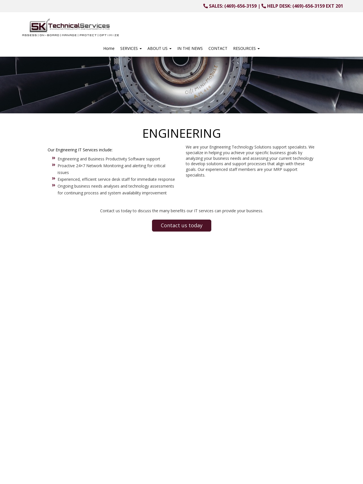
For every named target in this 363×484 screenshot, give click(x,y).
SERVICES (131, 48)
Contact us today (181, 225)
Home (109, 48)
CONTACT (217, 48)
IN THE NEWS (190, 48)
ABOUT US (159, 48)
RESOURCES (246, 48)
